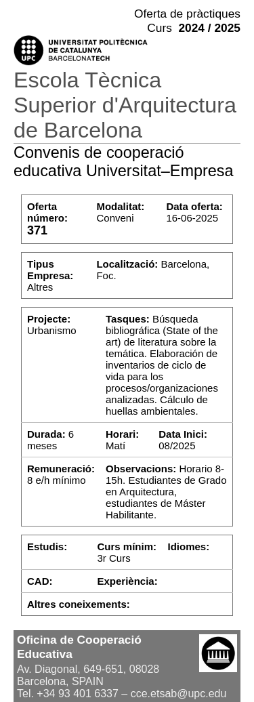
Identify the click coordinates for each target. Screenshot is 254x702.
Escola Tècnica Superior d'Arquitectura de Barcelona (125, 105)
